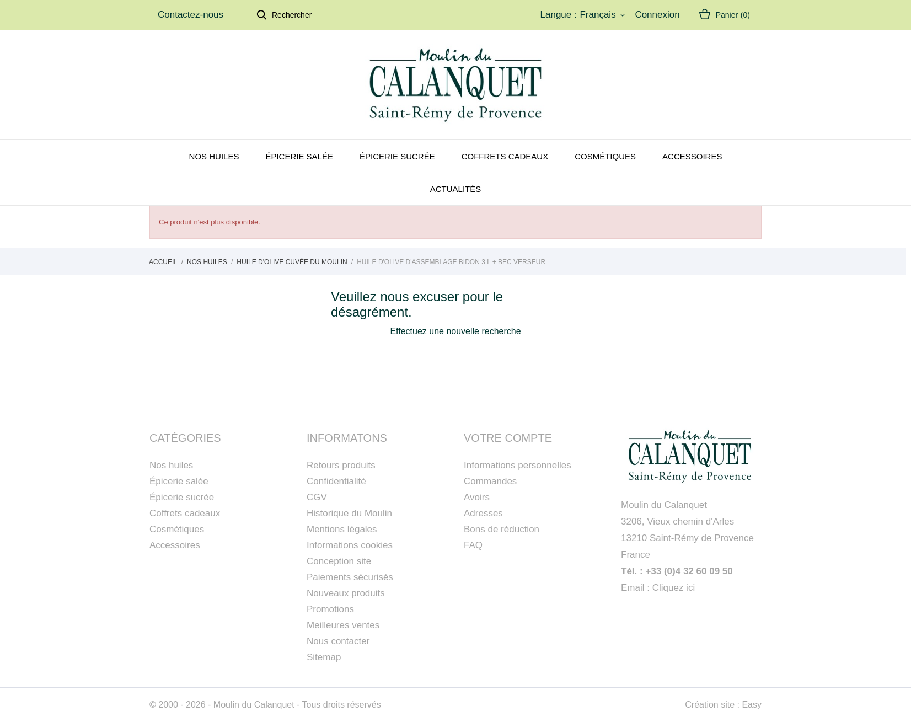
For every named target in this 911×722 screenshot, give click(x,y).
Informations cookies (350, 545)
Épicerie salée (299, 156)
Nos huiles (214, 156)
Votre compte (508, 438)
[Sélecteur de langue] (603, 15)
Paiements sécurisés (350, 577)
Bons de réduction (501, 529)
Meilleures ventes (343, 625)
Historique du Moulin (349, 513)
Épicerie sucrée (397, 156)
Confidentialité (336, 481)
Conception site (339, 561)
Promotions (330, 609)
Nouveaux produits (346, 593)
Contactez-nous (190, 14)
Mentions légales (342, 529)
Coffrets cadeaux (505, 156)
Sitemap (324, 657)
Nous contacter (338, 641)
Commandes (490, 481)
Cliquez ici (673, 587)
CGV (317, 497)
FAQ (473, 545)
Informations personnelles (517, 465)
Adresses (483, 513)
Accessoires (692, 156)
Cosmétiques (605, 156)
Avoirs (477, 497)
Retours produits (341, 465)
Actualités (455, 189)
